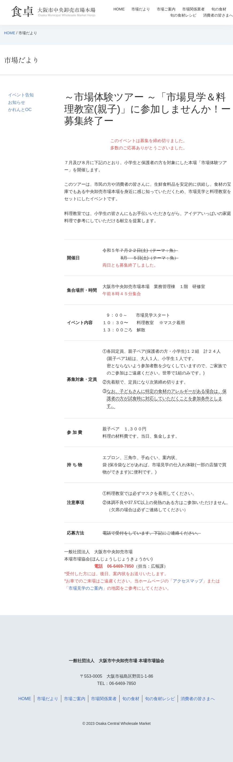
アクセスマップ (188, 581)
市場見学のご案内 (85, 588)
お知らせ (16, 102)
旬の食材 (218, 9)
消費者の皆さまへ (218, 15)
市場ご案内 (166, 9)
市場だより (140, 9)
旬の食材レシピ (183, 15)
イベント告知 (21, 95)
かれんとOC (20, 109)
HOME (119, 9)
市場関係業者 (193, 9)
